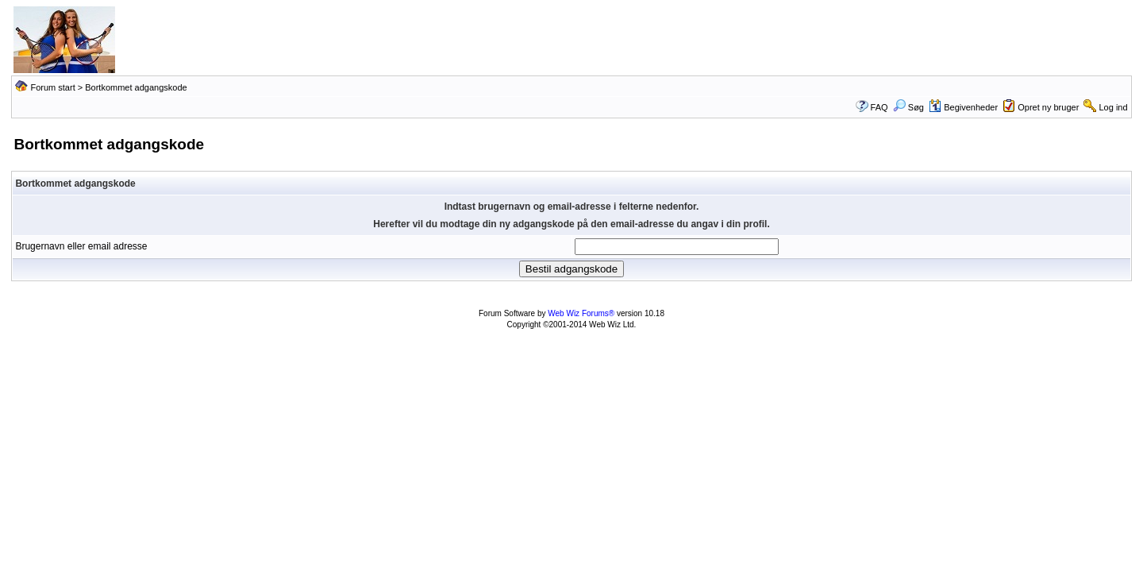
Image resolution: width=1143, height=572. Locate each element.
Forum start (52, 87)
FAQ (879, 107)
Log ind (1113, 107)
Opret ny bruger (1048, 107)
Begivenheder (963, 107)
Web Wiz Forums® (581, 313)
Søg (908, 107)
